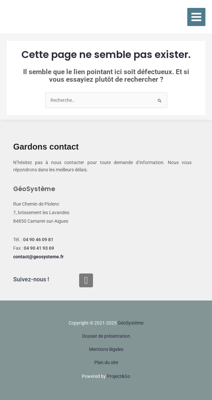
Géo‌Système (130, 323)
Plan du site (106, 362)
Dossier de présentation (106, 336)
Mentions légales (106, 349)
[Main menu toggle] (196, 17)
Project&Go (118, 376)
